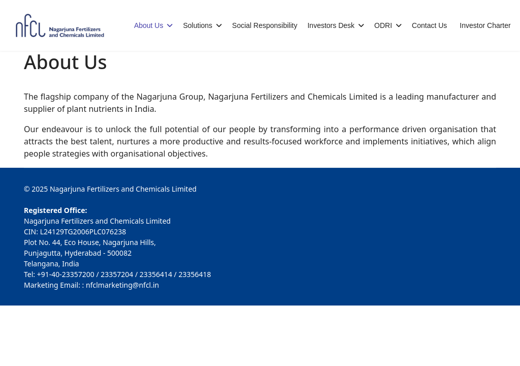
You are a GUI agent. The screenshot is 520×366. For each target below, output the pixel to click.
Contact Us (429, 25)
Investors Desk (330, 25)
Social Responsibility (264, 25)
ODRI (383, 25)
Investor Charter (485, 25)
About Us (149, 25)
